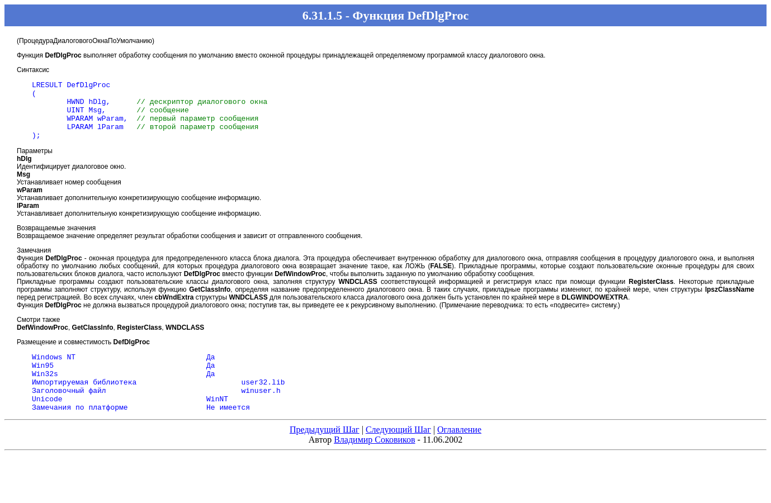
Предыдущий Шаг (325, 453)
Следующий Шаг (398, 453)
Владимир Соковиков (374, 463)
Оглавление (459, 453)
